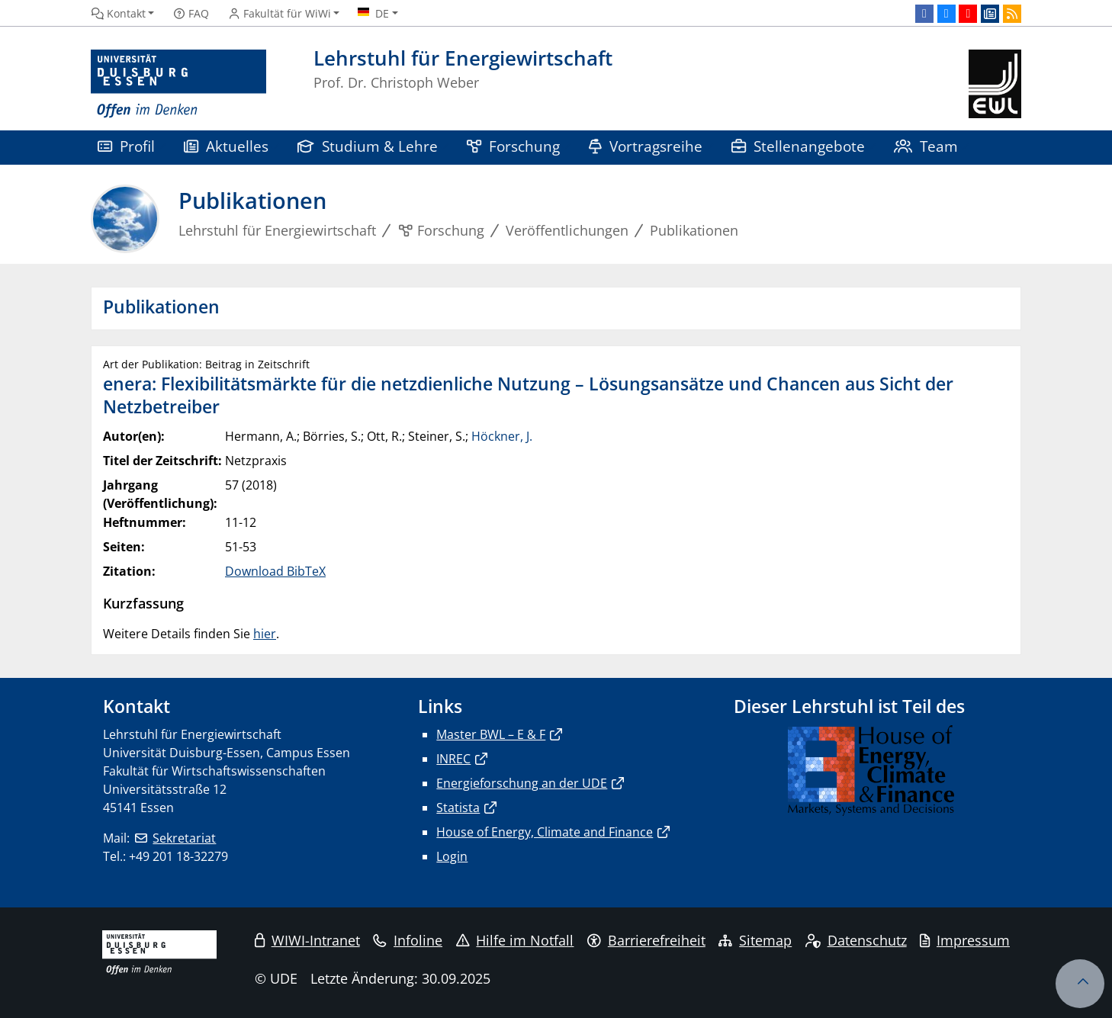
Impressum (965, 940)
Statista (458, 807)
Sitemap (755, 940)
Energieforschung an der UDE (521, 783)
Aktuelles (226, 146)
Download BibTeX (275, 571)
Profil (126, 146)
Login (452, 856)
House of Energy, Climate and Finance (544, 832)
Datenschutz (856, 940)
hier (264, 633)
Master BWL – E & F (490, 734)
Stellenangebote (798, 146)
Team (926, 146)
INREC (453, 758)
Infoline (407, 940)
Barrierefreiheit (646, 940)
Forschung (513, 146)
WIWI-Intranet (307, 940)
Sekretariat (184, 838)
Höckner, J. (501, 436)
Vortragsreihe (645, 146)
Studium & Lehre (367, 146)
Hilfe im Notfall (515, 940)
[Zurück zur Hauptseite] (995, 84)
